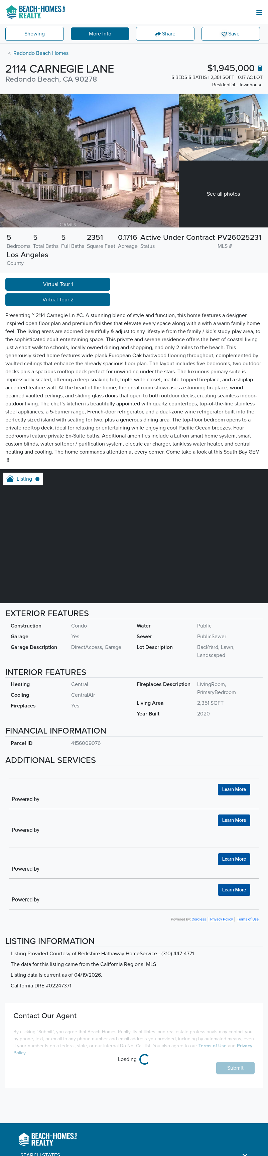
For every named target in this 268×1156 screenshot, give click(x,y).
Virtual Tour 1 (58, 284)
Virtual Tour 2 (58, 299)
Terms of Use (248, 919)
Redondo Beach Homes (41, 53)
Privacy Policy (221, 919)
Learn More (234, 789)
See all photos (223, 194)
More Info (100, 33)
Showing (34, 33)
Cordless (199, 919)
